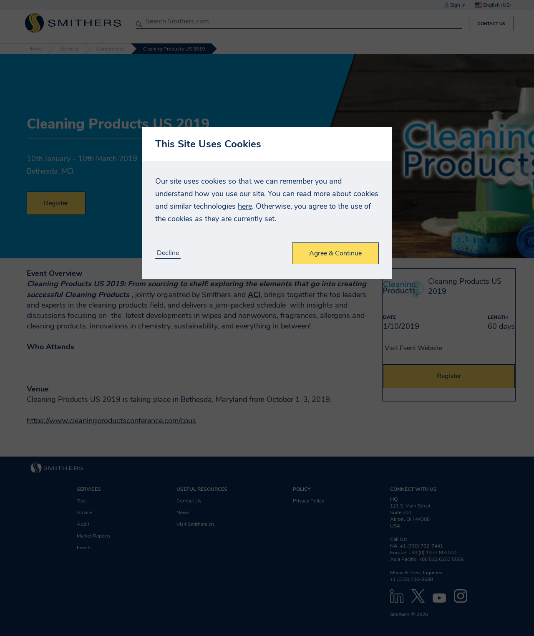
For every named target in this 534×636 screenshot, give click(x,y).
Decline (168, 253)
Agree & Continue (335, 253)
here (245, 206)
